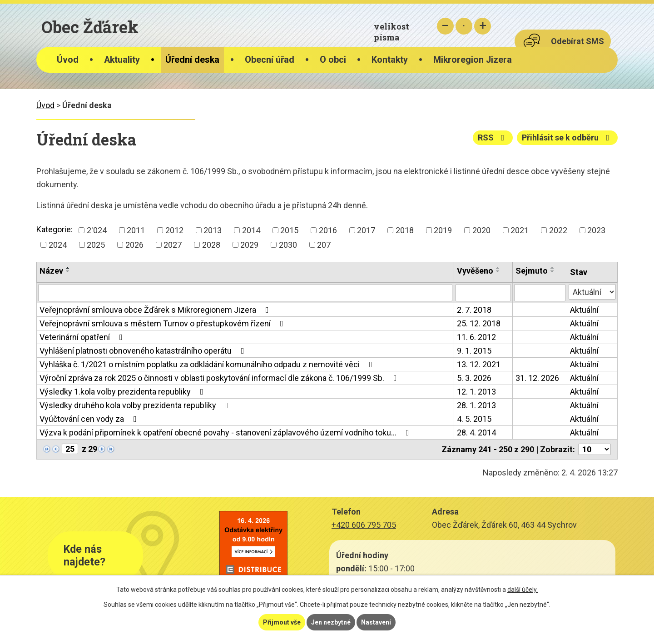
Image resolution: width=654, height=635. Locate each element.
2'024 (97, 230)
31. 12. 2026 (537, 378)
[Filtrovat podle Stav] (592, 292)
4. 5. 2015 (474, 419)
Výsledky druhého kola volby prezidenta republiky (136, 405)
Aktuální (584, 310)
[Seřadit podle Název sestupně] (68, 271)
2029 (249, 245)
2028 (211, 245)
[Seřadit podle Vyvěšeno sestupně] (498, 271)
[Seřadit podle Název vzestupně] (68, 268)
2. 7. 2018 (474, 310)
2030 (288, 245)
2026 (134, 245)
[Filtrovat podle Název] (245, 292)
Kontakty (390, 60)
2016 (328, 230)
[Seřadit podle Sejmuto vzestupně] (553, 268)
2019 (443, 230)
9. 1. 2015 (474, 350)
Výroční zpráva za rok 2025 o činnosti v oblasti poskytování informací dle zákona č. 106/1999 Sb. (220, 378)
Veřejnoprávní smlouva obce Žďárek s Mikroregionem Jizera (156, 310)
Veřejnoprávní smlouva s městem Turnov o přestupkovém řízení (163, 323)
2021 (519, 230)
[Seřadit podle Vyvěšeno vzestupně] (498, 268)
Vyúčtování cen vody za (90, 419)
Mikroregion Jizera (472, 60)
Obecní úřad (269, 60)
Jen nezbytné (331, 622)
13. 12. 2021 (478, 364)
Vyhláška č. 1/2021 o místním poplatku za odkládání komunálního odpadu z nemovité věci (208, 364)
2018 (405, 230)
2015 (289, 230)
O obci (333, 60)
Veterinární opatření (83, 337)
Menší (445, 26)
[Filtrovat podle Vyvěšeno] (483, 292)
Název (51, 270)
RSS (493, 137)
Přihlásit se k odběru (567, 137)
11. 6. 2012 (476, 337)
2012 (174, 230)
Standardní (464, 26)
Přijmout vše (282, 622)
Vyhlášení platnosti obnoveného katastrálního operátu (144, 350)
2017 (366, 230)
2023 (596, 230)
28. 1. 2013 (476, 405)
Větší (482, 26)
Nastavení (376, 622)
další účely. (522, 589)
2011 (136, 230)
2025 (96, 245)
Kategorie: (54, 229)
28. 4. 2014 (476, 432)
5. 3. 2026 (474, 378)
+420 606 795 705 (364, 525)
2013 (212, 230)
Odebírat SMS (577, 41)
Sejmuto (531, 270)
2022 (558, 230)
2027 (173, 245)
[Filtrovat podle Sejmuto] (539, 292)
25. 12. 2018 (478, 323)
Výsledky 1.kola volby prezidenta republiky (123, 391)
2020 (481, 230)
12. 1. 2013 (476, 391)
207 (324, 245)
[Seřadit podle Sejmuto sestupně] (553, 271)
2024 (58, 245)
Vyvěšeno (475, 270)
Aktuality (122, 60)
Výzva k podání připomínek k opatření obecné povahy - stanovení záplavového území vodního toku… (226, 432)
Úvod (68, 60)
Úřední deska (192, 60)
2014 (251, 230)
